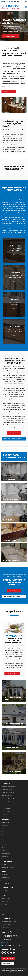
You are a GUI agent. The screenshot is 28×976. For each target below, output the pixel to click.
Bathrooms (6, 783)
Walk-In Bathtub (5, 811)
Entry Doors (4, 874)
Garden (3, 850)
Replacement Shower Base (8, 799)
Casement (4, 838)
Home (3, 27)
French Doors (5, 877)
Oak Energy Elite (5, 898)
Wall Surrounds (5, 814)
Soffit (2, 914)
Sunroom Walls (5, 927)
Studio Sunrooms (6, 924)
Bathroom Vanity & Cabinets (12, 29)
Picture (3, 841)
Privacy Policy (13, 971)
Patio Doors (4, 881)
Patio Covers (6, 861)
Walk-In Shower (5, 808)
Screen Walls (4, 891)
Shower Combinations (7, 802)
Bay (2, 831)
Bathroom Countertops (7, 792)
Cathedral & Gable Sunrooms (9, 921)
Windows (5, 819)
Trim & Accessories (6, 911)
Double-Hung (5, 822)
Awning (3, 847)
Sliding (3, 828)
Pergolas (3, 864)
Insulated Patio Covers (7, 867)
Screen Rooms (7, 888)
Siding (3, 895)
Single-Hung (4, 825)
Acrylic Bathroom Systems (8, 786)
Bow (2, 834)
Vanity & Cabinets (6, 805)
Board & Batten (5, 905)
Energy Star (4, 856)
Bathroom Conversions (7, 789)
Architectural (4, 908)
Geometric (4, 844)
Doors (3, 871)
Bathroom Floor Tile (6, 795)
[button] (26, 1)
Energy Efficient (5, 853)
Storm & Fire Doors (6, 884)
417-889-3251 (7, 942)
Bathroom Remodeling (15, 27)
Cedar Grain (4, 901)
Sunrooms (5, 918)
